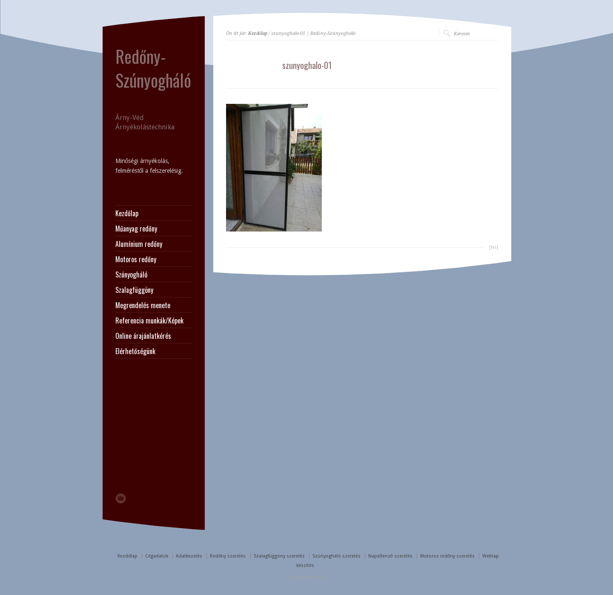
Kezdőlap (258, 33)
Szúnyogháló (131, 274)
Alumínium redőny (138, 243)
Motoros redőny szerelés (447, 556)
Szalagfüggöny (134, 289)
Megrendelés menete (142, 305)
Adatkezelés (189, 556)
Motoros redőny (135, 259)
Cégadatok (156, 556)
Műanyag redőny (136, 228)
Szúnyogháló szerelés (336, 556)
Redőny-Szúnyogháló (153, 68)
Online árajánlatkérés (143, 335)
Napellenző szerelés (390, 556)
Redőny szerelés (228, 556)
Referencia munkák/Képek (149, 320)
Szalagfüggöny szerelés (279, 556)
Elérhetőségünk (135, 351)
